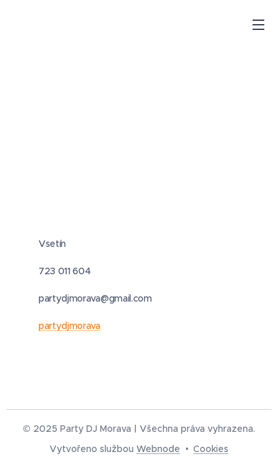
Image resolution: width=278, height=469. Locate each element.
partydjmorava (69, 326)
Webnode (158, 449)
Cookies (210, 449)
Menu (258, 24)
